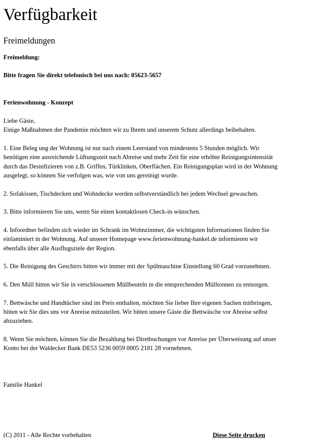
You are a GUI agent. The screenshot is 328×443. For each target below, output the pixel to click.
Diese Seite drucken (239, 434)
